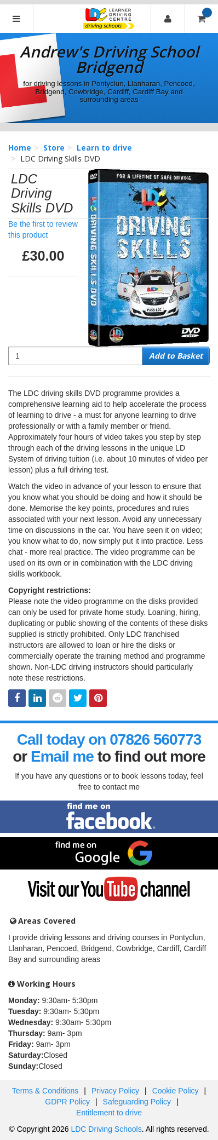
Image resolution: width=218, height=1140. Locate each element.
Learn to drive (104, 147)
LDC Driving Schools (106, 1129)
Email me (62, 756)
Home (19, 147)
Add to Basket (176, 355)
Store (54, 147)
